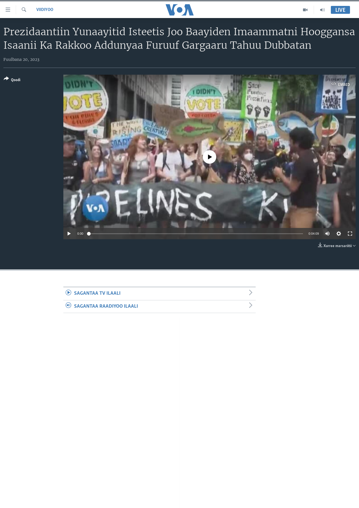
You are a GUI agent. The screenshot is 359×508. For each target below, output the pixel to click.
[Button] (12, 80)
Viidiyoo (44, 10)
